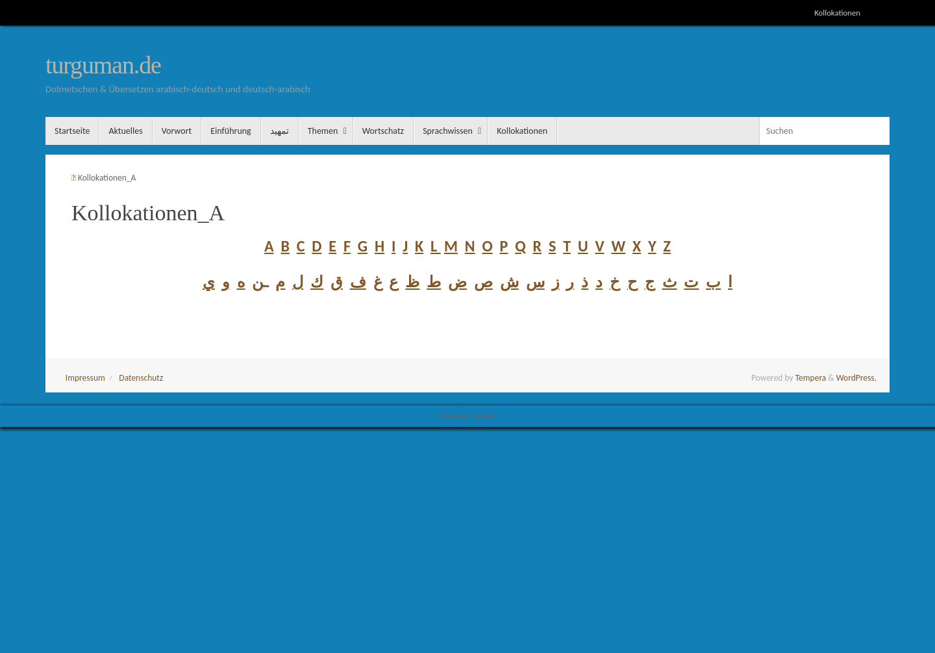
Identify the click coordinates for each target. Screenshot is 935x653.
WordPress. (856, 377)
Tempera (811, 377)
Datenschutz (141, 377)
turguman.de (103, 65)
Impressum (85, 377)
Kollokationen (837, 13)
